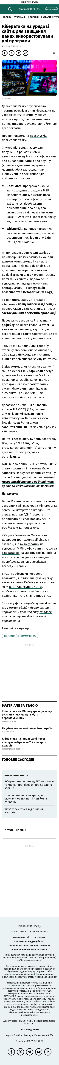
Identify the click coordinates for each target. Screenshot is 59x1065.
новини (7, 17)
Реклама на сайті (21, 937)
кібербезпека (9, 636)
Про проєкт (40, 937)
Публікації (19, 17)
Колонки (33, 17)
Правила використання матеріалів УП (30, 945)
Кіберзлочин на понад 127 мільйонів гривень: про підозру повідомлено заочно (29, 785)
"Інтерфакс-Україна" (41, 969)
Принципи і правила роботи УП (29, 949)
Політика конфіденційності (29, 941)
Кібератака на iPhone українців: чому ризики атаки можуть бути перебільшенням (27, 714)
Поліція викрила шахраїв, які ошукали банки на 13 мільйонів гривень (25, 798)
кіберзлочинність (28, 636)
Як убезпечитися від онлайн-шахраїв (27, 728)
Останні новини (15, 830)
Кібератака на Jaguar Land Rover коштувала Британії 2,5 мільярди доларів (24, 742)
